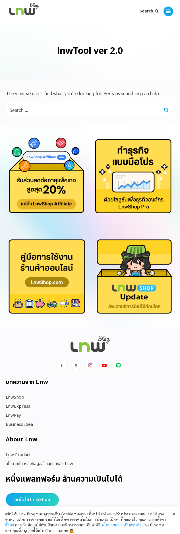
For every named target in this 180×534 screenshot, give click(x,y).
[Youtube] (104, 365)
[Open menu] (168, 11)
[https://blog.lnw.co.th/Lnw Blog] (24, 11)
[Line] (118, 365)
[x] (76, 365)
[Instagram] (90, 365)
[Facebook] (62, 365)
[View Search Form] (149, 11)
